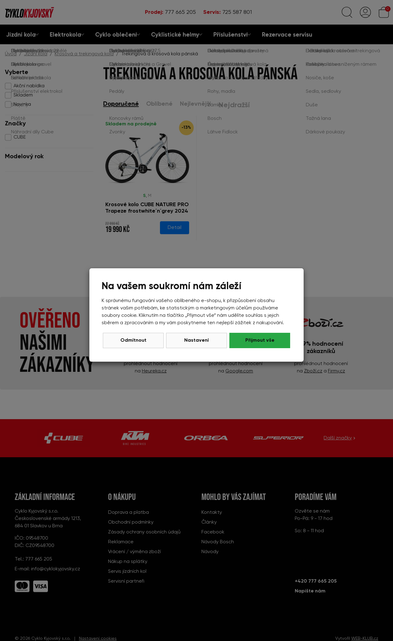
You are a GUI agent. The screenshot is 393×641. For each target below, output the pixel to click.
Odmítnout (133, 340)
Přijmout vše (259, 340)
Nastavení (196, 340)
